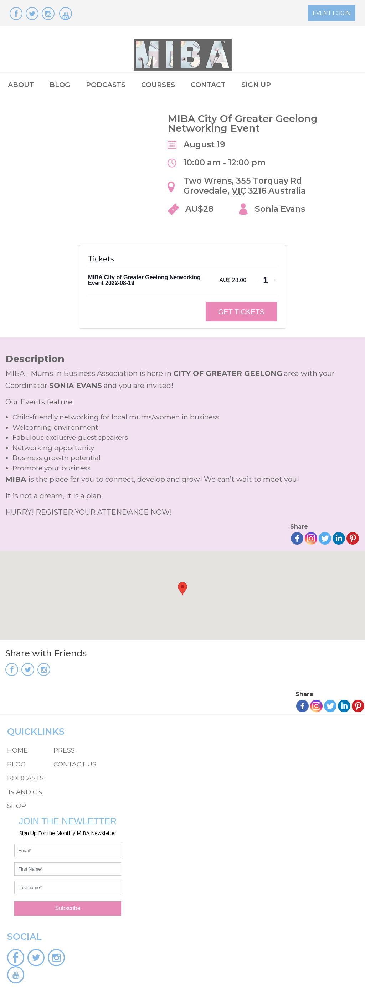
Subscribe (67, 908)
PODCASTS (105, 85)
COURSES (158, 85)
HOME (17, 750)
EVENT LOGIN (332, 13)
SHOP (16, 806)
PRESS (64, 750)
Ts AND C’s (24, 792)
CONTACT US (74, 764)
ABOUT (21, 85)
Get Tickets (241, 312)
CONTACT (208, 85)
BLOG (60, 85)
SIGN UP (256, 85)
